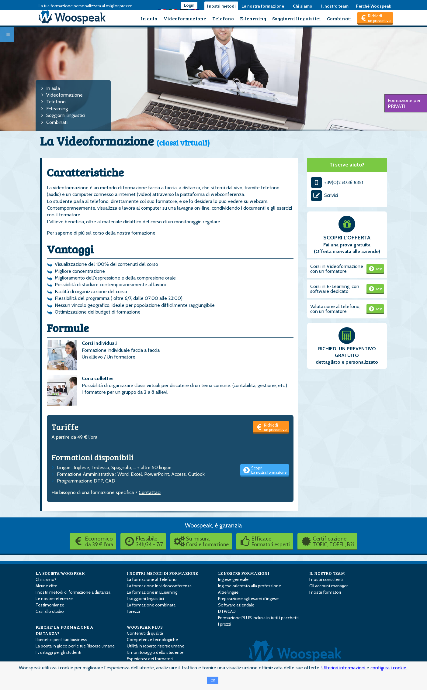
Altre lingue (228, 592)
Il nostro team (335, 6)
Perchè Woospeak (373, 6)
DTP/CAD (227, 611)
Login (189, 5)
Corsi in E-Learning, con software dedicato (334, 288)
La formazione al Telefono (152, 579)
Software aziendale (236, 605)
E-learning (253, 18)
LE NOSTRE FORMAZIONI (243, 573)
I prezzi (133, 611)
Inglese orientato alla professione (249, 586)
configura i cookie (389, 668)
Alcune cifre (46, 586)
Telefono (223, 18)
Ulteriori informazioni (343, 668)
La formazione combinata (151, 605)
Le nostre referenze (54, 598)
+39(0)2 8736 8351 (336, 182)
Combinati (339, 18)
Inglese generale (233, 579)
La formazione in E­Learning (152, 592)
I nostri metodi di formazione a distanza (73, 592)
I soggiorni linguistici (145, 598)
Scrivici (324, 195)
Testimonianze (50, 605)
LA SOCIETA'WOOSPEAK (60, 573)
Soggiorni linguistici (296, 18)
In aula (149, 18)
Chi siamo (302, 6)
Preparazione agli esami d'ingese (248, 598)
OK (212, 680)
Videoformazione (185, 18)
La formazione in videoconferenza (159, 586)
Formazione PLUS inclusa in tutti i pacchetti (258, 617)
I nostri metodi (221, 6)
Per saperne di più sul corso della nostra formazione (101, 233)
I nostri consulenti (326, 579)
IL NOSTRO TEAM (327, 573)
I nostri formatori (325, 592)
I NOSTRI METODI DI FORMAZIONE (162, 573)
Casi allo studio (50, 611)
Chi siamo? (46, 579)
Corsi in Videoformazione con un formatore (336, 268)
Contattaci (150, 492)
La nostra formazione (262, 6)
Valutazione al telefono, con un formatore (335, 309)
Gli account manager (328, 586)
